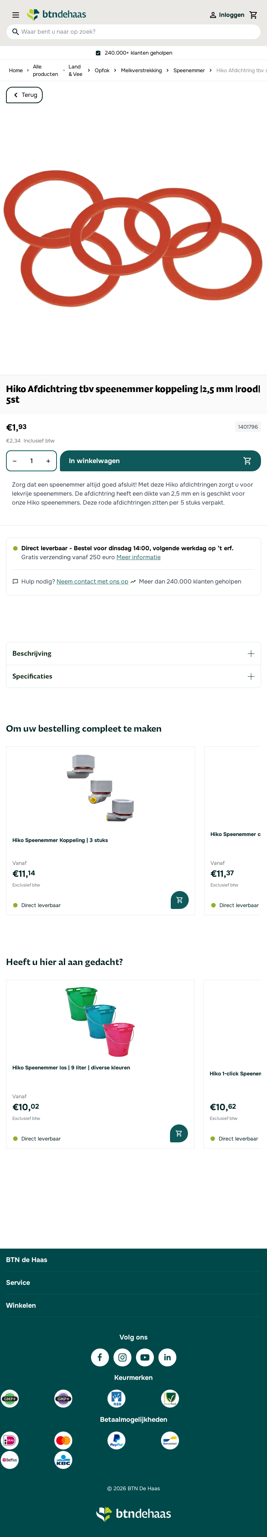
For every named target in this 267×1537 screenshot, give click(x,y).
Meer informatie (138, 557)
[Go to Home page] (56, 15)
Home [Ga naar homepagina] (16, 70)
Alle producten (45, 70)
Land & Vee (75, 70)
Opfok (102, 70)
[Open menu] (18, 15)
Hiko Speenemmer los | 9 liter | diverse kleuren (71, 1067)
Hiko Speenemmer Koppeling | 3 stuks (60, 840)
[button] (133, 241)
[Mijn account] (227, 14)
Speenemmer (189, 70)
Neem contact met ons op (92, 581)
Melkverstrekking (141, 70)
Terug (24, 95)
